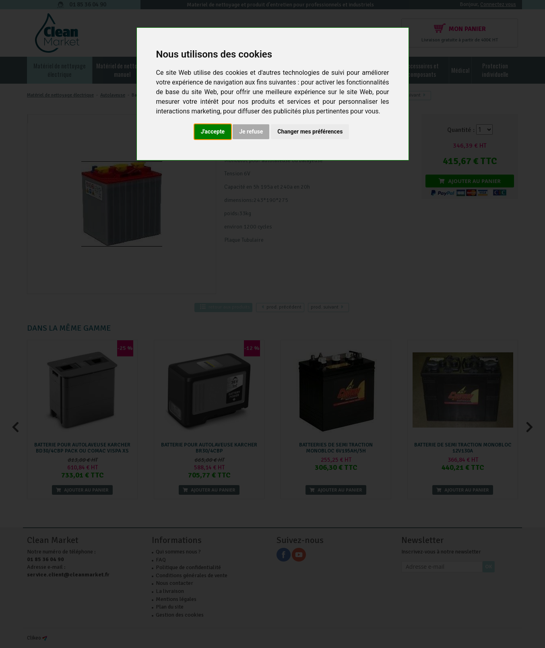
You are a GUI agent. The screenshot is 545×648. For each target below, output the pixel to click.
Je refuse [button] (251, 131)
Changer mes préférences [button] (310, 131)
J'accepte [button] (213, 131)
